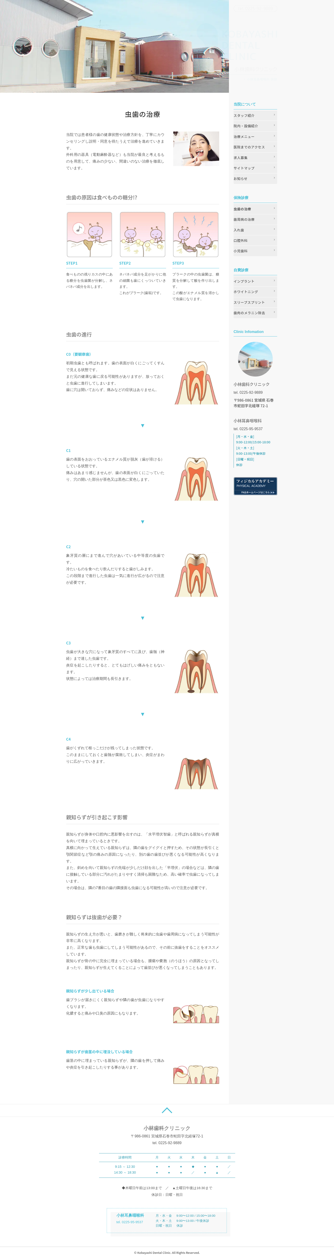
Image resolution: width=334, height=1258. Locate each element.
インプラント (244, 281)
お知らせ (240, 178)
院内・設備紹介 (246, 125)
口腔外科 (240, 240)
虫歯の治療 (242, 208)
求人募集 (240, 157)
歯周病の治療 (244, 219)
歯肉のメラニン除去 (249, 312)
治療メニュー (244, 136)
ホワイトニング (246, 291)
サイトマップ (244, 168)
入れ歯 (239, 229)
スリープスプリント (249, 302)
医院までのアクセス (249, 146)
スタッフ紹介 (244, 115)
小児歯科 (240, 250)
